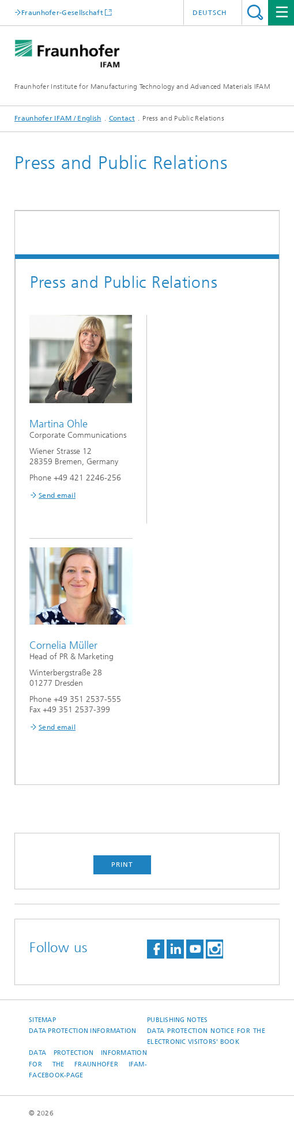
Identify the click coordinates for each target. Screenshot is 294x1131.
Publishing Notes (177, 1020)
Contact (122, 118)
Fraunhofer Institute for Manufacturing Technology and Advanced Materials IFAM (142, 86)
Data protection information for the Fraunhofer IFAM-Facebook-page (88, 1064)
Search (255, 12)
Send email (57, 495)
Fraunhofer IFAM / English (57, 118)
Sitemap (42, 1020)
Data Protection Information (82, 1031)
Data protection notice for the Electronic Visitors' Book (206, 1036)
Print (122, 865)
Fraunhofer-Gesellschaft (62, 12)
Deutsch (210, 13)
